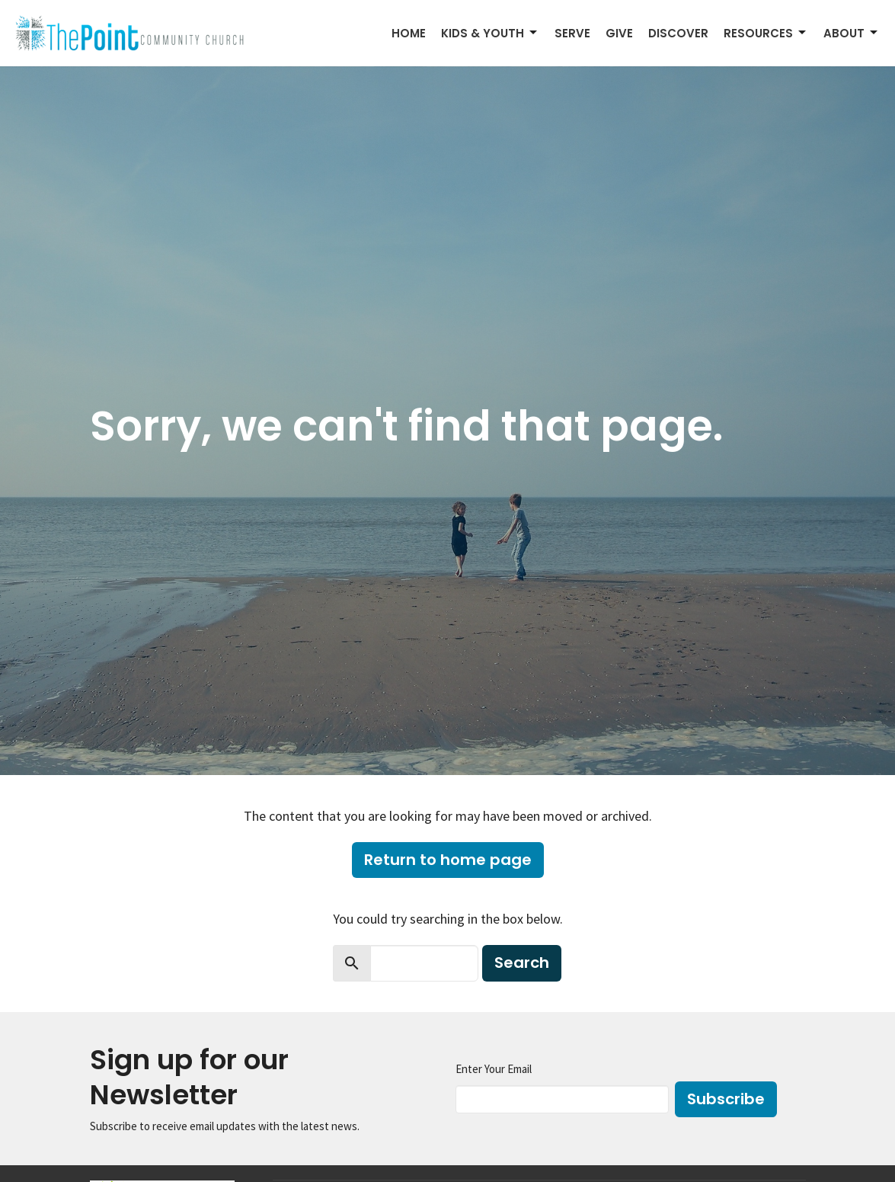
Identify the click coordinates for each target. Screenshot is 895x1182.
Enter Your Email (493, 1069)
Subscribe (726, 1099)
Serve (572, 33)
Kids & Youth (490, 33)
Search (521, 962)
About (851, 33)
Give (619, 33)
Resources (766, 33)
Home (409, 33)
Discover (678, 33)
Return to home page (448, 859)
